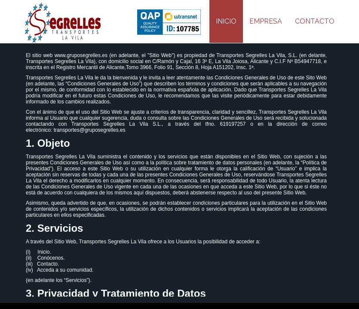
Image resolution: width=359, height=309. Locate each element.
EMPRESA (265, 21)
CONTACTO (314, 21)
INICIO (226, 21)
